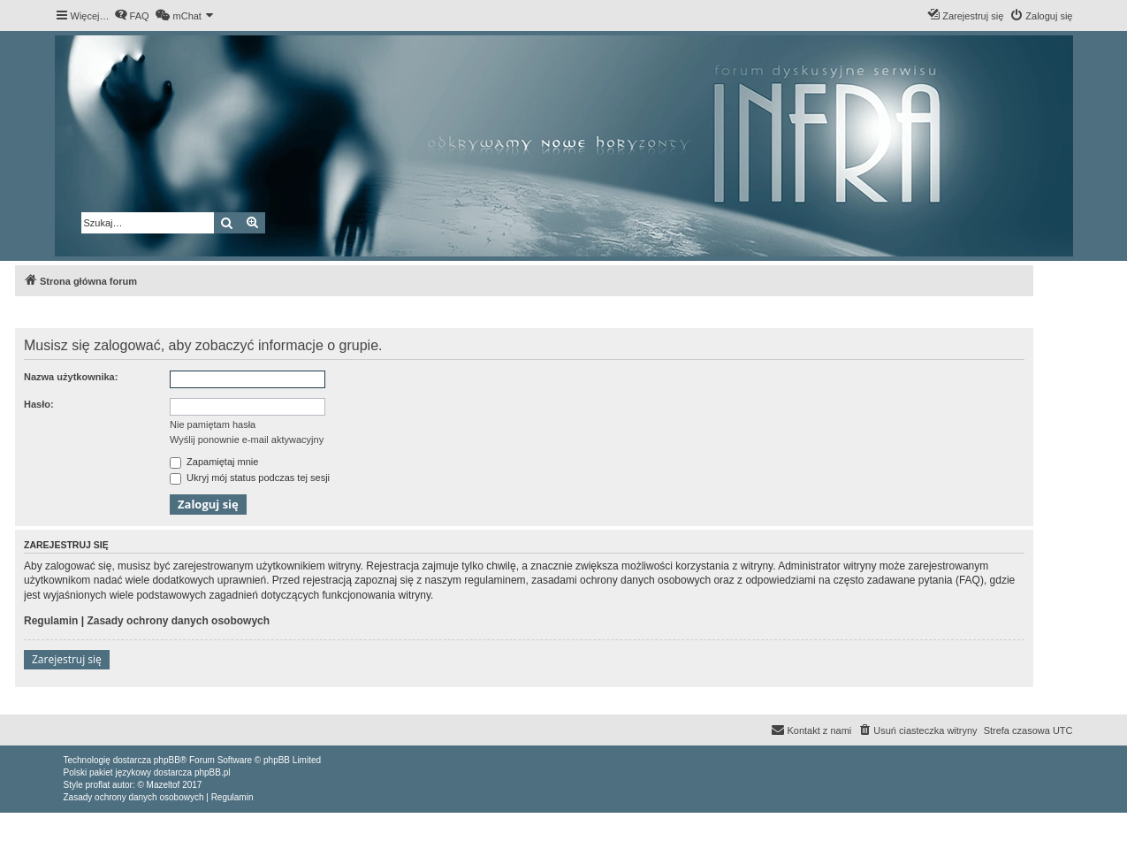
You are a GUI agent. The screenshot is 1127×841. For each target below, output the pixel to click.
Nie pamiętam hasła (212, 424)
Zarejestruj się (67, 659)
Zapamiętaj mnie (214, 461)
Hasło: (39, 404)
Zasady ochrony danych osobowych (178, 621)
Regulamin (51, 621)
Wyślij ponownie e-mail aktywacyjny (247, 439)
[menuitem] (131, 16)
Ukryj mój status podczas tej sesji (250, 477)
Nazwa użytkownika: (71, 376)
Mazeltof (163, 785)
